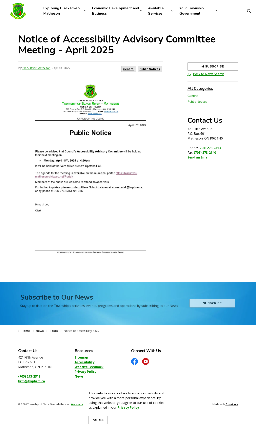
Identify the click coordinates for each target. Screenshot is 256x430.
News (79, 376)
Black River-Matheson (36, 68)
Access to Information (86, 404)
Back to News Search (208, 74)
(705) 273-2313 (210, 148)
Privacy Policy (85, 371)
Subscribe (213, 66)
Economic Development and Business (115, 11)
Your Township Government (191, 11)
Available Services (156, 11)
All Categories (200, 88)
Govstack (232, 404)
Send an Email (198, 157)
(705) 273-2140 (205, 152)
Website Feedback (89, 367)
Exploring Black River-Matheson (61, 11)
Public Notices (150, 69)
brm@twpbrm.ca (31, 381)
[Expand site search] (249, 11)
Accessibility (84, 362)
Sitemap (81, 357)
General (128, 69)
